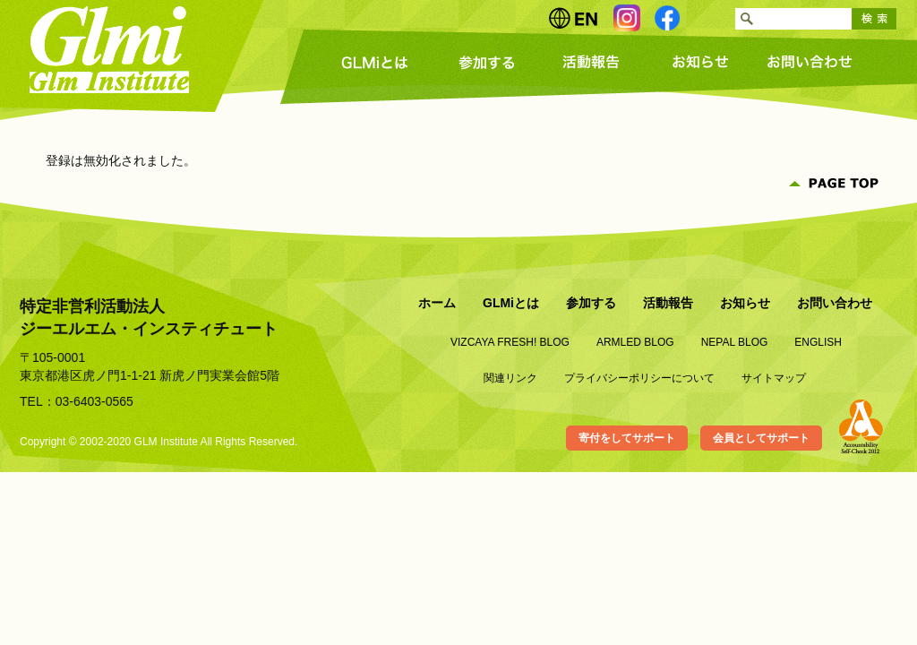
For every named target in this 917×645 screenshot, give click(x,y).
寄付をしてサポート (626, 438)
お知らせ (700, 62)
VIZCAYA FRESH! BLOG (510, 342)
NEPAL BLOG (734, 342)
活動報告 (593, 62)
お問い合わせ (807, 62)
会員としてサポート (761, 438)
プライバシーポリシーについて (639, 378)
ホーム (437, 303)
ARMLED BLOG (635, 342)
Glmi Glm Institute (109, 49)
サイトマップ (773, 378)
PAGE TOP (834, 183)
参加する (485, 62)
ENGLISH (818, 342)
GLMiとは (378, 62)
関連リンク (510, 378)
